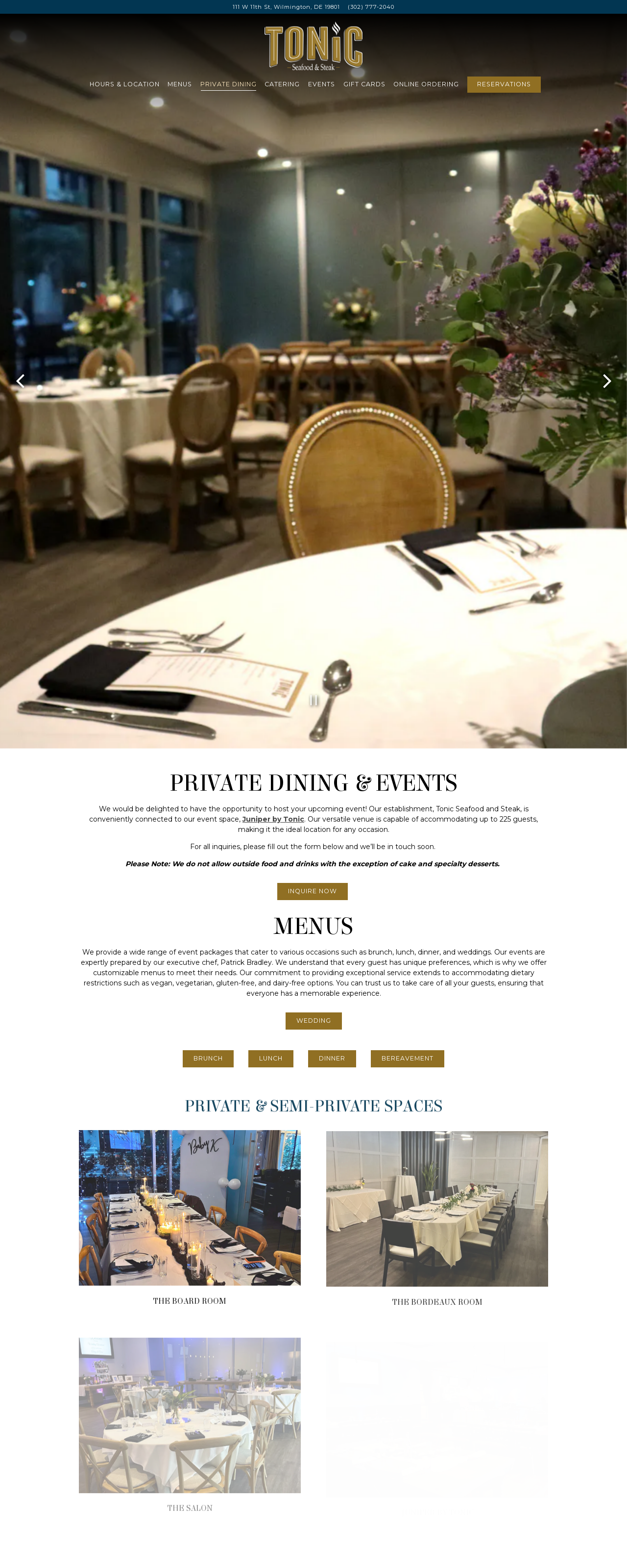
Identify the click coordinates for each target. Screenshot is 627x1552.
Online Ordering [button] (426, 84)
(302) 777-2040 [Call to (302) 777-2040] (371, 6)
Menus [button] (180, 84)
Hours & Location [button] (125, 84)
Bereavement (408, 788)
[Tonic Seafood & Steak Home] (313, 45)
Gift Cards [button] (364, 84)
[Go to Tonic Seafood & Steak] (286, 7)
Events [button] (321, 84)
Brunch (208, 788)
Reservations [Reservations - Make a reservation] (504, 84)
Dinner (332, 788)
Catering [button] (282, 84)
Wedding (313, 750)
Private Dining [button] (228, 84)
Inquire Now (312, 621)
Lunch (271, 788)
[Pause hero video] (313, 431)
